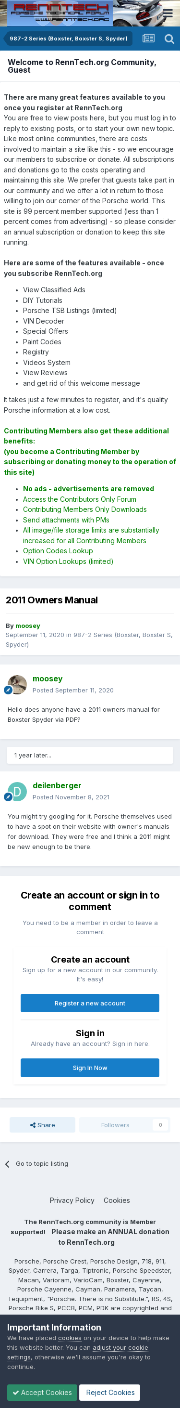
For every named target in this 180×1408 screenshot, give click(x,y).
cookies (70, 1338)
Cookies (117, 1200)
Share (42, 1125)
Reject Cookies (109, 1392)
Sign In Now (90, 1067)
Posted (73, 690)
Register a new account (90, 1003)
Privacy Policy (72, 1200)
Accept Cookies (42, 1392)
